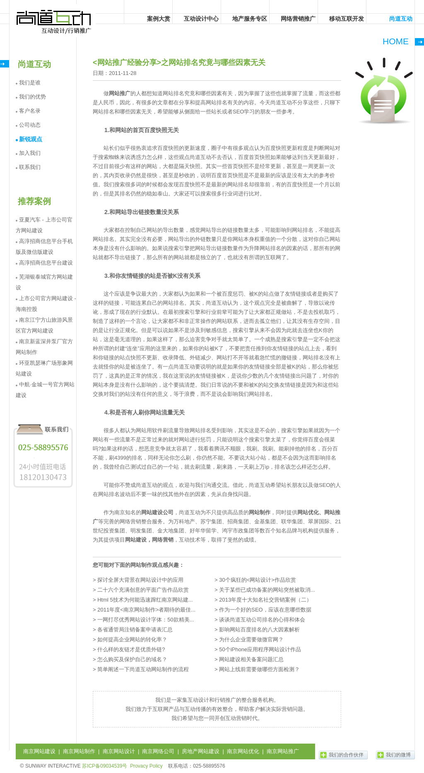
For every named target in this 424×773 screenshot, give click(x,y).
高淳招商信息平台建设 (46, 263)
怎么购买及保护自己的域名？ (132, 659)
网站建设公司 (157, 512)
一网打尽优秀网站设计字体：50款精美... (145, 619)
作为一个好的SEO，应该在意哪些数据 (265, 610)
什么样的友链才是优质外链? (131, 649)
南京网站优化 (243, 751)
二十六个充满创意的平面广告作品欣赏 (143, 590)
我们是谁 (30, 82)
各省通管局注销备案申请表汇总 (135, 629)
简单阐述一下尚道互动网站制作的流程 (143, 669)
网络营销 (162, 540)
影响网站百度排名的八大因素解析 (259, 629)
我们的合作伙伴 (346, 755)
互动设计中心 (201, 18)
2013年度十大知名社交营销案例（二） (265, 600)
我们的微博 (398, 755)
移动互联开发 (346, 18)
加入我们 (30, 153)
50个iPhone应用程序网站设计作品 (260, 649)
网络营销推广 (298, 18)
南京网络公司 (158, 751)
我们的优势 (32, 97)
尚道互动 (54, 20)
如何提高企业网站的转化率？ (132, 639)
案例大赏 (158, 18)
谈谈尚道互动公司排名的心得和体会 (262, 619)
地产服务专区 (249, 18)
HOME (396, 41)
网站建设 (136, 540)
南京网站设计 (119, 751)
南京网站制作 (79, 751)
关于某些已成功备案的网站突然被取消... (267, 590)
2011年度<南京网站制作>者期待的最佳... (146, 610)
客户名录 (30, 111)
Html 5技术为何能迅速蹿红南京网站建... (145, 600)
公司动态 (30, 125)
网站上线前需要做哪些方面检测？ (259, 669)
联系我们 (30, 167)
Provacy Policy (146, 766)
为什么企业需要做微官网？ (251, 639)
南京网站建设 (39, 751)
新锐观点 (30, 139)
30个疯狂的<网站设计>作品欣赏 (257, 580)
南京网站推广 (283, 751)
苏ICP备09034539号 (104, 766)
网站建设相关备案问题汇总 (251, 659)
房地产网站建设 (200, 751)
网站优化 (308, 512)
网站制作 (259, 512)
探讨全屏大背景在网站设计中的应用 (140, 580)
